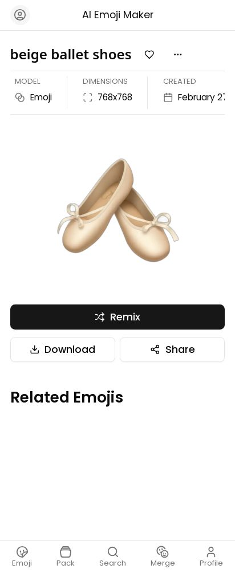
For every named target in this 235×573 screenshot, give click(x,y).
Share (172, 349)
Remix (117, 317)
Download (62, 349)
